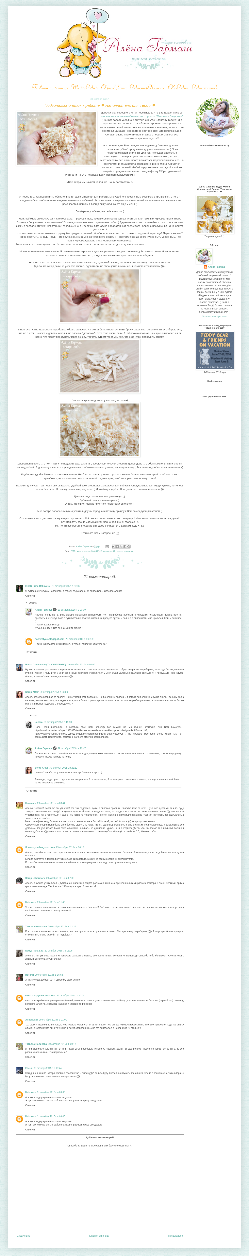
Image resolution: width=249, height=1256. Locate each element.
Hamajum (30, 803)
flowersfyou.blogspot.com (49, 639)
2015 (73, 551)
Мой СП (95, 551)
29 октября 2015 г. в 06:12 (70, 847)
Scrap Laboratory (35, 878)
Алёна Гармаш (43, 609)
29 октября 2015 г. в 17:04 (71, 995)
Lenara (38, 722)
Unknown (30, 902)
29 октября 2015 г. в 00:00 (72, 609)
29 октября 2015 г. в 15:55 (49, 974)
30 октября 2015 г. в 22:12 (63, 767)
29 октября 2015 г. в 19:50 (58, 722)
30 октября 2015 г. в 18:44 (48, 1068)
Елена (28, 1068)
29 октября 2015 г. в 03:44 (51, 803)
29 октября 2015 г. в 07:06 (60, 878)
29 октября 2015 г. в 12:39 (62, 926)
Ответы (33, 603)
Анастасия (31, 1019)
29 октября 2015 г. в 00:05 (81, 664)
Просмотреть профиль (214, 316)
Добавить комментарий (100, 1137)
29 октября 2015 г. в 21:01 (53, 1019)
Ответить (30, 595)
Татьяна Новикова (36, 926)
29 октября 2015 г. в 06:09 (79, 639)
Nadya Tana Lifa (34, 950)
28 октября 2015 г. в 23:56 (66, 586)
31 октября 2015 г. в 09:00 (51, 1092)
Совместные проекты (123, 551)
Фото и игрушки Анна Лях (40, 995)
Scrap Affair (32, 692)
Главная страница (99, 1235)
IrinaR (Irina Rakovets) (37, 586)
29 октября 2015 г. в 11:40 (51, 902)
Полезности (106, 551)
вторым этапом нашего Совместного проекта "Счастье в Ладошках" (142, 116)
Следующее (23, 1235)
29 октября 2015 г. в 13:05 (58, 950)
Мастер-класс (83, 551)
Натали (29, 974)
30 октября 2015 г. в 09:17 (62, 1044)
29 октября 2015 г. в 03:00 (54, 692)
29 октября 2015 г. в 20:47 (72, 748)
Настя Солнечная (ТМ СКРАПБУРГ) (45, 664)
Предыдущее (175, 1235)
